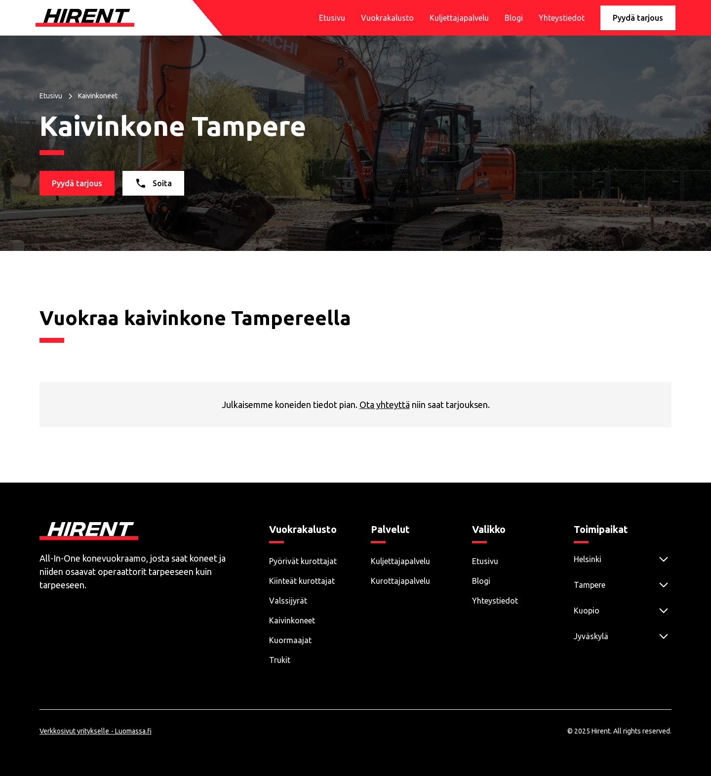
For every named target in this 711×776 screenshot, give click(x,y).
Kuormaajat (290, 640)
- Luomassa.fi (131, 733)
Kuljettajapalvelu (459, 17)
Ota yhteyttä (384, 404)
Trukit (279, 659)
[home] (85, 18)
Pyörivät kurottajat (303, 561)
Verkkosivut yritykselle (74, 733)
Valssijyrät (288, 600)
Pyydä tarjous (638, 17)
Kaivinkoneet (292, 620)
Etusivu (332, 17)
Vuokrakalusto (387, 17)
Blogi (514, 17)
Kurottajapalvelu (400, 580)
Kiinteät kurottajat (302, 580)
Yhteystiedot (562, 17)
